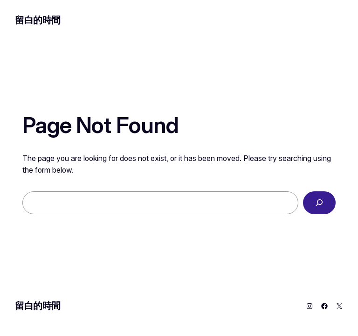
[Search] (319, 202)
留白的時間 (38, 20)
